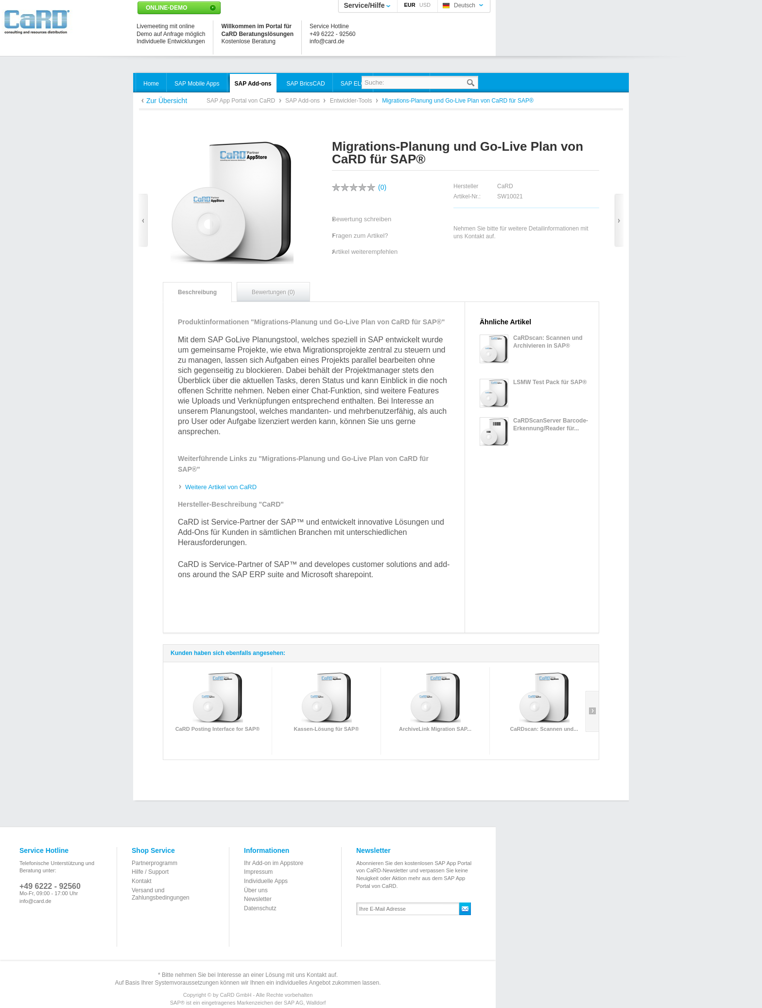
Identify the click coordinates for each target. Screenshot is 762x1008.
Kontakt (142, 881)
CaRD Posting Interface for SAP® (217, 729)
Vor (618, 221)
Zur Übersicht (166, 101)
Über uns (256, 890)
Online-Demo (166, 7)
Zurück (143, 221)
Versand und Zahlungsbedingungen (161, 894)
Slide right (592, 711)
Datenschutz (260, 908)
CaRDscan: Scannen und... (544, 729)
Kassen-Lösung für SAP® (326, 729)
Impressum (258, 871)
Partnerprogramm (154, 863)
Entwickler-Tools (352, 100)
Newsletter (258, 899)
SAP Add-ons (303, 100)
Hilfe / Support (150, 871)
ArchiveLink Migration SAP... (435, 729)
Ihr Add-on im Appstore (273, 863)
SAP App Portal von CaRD (242, 100)
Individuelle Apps (266, 881)
